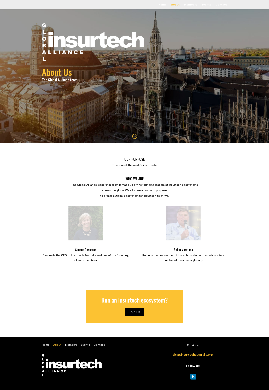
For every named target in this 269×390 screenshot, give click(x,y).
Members (190, 4)
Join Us (135, 312)
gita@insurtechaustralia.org (192, 355)
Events (206, 4)
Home (163, 4)
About (175, 4)
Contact (221, 4)
